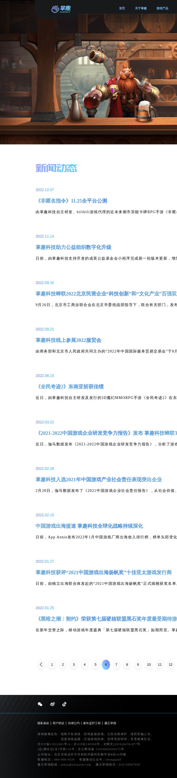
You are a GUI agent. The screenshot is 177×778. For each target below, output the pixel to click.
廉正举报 (110, 723)
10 (149, 665)
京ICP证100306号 (87, 744)
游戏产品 (162, 8)
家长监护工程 (92, 723)
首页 (122, 8)
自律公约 (74, 723)
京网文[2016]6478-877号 (121, 744)
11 (160, 665)
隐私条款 (43, 723)
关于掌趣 (141, 8)
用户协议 (58, 723)
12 (170, 665)
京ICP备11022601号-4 (53, 744)
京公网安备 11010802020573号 (101, 749)
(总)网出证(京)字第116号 (56, 749)
